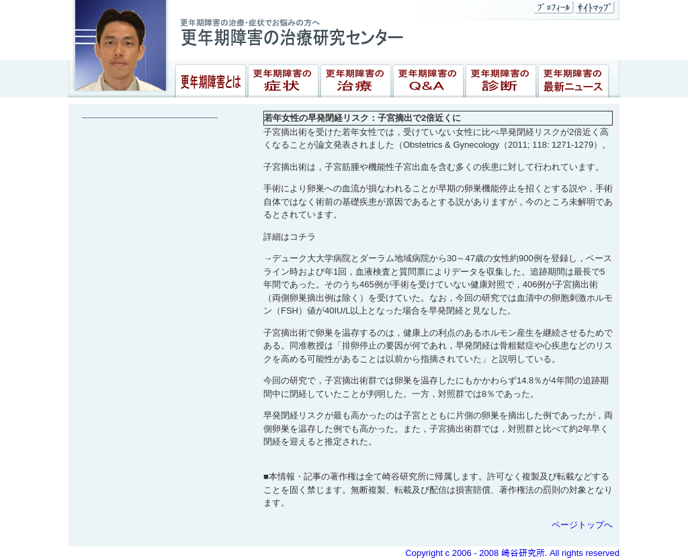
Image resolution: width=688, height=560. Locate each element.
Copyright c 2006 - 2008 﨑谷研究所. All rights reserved (512, 553)
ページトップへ (582, 525)
